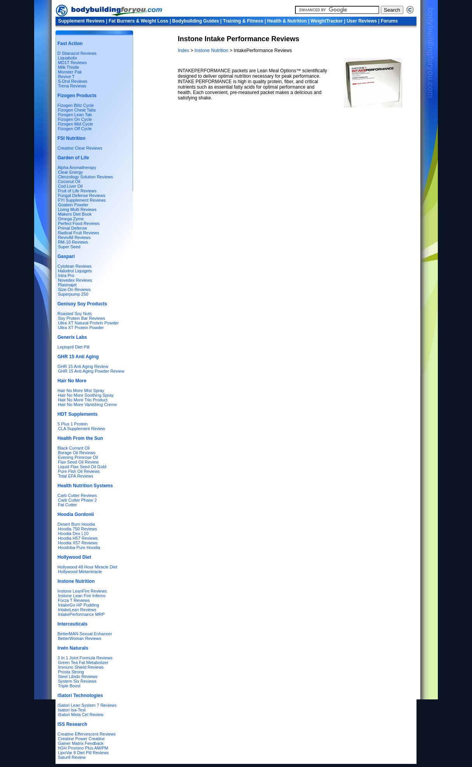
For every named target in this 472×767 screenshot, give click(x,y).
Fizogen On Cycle (75, 119)
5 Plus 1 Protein (72, 424)
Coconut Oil (69, 181)
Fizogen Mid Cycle (75, 124)
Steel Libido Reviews (77, 676)
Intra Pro (66, 275)
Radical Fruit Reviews (78, 232)
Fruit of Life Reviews (77, 190)
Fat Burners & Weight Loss (138, 21)
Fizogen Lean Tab (75, 114)
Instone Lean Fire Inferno (82, 595)
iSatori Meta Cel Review (80, 714)
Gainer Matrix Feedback (80, 743)
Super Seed (69, 246)
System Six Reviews (77, 681)
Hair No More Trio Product (83, 399)
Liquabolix (66, 58)
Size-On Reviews (74, 289)
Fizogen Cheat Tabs (77, 110)
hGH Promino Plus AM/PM (83, 748)
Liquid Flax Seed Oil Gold (82, 466)
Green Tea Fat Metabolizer (83, 662)
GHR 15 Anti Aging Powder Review (91, 371)
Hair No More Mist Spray (80, 390)
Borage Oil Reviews (76, 452)
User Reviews (362, 21)
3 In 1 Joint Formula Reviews (85, 657)
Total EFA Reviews (75, 476)
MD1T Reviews (72, 62)
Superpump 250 (73, 294)
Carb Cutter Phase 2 (77, 500)
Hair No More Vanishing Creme (87, 404)
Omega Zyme (71, 218)
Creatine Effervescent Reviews (86, 734)
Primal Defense (72, 228)
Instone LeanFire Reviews (82, 591)
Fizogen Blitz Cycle (75, 105)
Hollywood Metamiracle (80, 571)
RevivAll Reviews (74, 237)
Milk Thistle (68, 67)
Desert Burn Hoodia (76, 524)
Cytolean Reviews (74, 266)
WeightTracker (326, 21)
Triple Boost (69, 685)
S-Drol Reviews (72, 81)
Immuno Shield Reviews (81, 667)
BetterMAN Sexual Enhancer (84, 633)
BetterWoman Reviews (79, 638)
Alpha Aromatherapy (76, 167)
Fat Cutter (67, 504)
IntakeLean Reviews (77, 609)
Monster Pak (70, 72)
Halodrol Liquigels (75, 270)
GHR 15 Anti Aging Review (82, 366)
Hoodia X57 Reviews (77, 542)
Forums (389, 21)
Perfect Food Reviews (79, 223)
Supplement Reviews (81, 21)
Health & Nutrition (287, 21)
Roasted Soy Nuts (74, 313)
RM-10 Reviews (73, 242)
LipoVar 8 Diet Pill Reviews (83, 752)
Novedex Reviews (75, 280)
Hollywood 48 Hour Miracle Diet (87, 567)
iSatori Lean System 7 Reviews (86, 705)
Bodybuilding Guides (195, 21)
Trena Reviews (72, 86)
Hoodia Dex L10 (73, 533)
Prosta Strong (71, 671)
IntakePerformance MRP (81, 614)
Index (184, 50)
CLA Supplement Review (81, 428)
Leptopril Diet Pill (73, 347)
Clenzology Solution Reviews (85, 176)
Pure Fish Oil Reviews (79, 471)
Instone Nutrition (211, 50)
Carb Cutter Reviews (77, 495)
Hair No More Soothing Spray (86, 395)
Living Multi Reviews (77, 209)
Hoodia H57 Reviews (78, 538)
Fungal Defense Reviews (81, 195)
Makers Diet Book (75, 214)
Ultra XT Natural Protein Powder (88, 323)
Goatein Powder (73, 204)
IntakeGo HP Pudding (78, 605)
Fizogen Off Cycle (75, 128)
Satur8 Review (72, 757)
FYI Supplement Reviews (82, 200)
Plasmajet (67, 284)
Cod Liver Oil (70, 186)
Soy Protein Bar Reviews (81, 318)
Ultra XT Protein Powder (81, 327)
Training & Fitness (243, 21)
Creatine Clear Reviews (79, 148)
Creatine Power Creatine (81, 738)
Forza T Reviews (74, 600)
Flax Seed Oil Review (78, 462)
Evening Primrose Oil (78, 457)
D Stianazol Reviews (77, 53)
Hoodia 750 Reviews (77, 528)
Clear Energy (70, 172)
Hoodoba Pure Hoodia (79, 547)
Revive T (66, 76)
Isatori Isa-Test (72, 710)
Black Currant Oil (73, 448)
